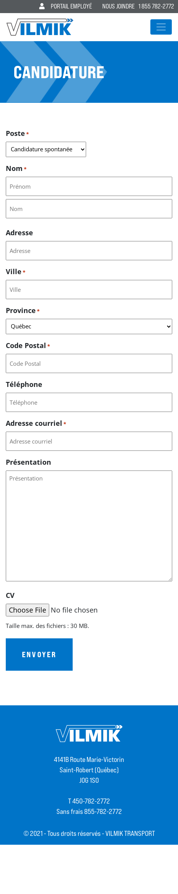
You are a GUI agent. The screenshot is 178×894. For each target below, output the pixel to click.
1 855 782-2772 (156, 6)
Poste (17, 133)
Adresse (19, 232)
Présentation (28, 462)
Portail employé (65, 6)
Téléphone (24, 384)
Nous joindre (118, 6)
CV (10, 595)
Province (23, 310)
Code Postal (28, 345)
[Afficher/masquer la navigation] (161, 27)
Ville (15, 271)
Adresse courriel (36, 423)
